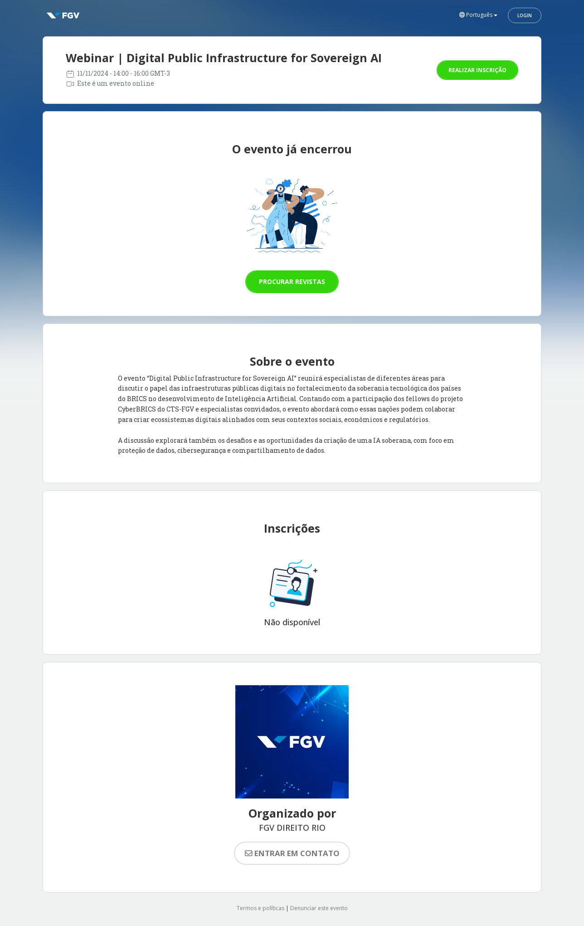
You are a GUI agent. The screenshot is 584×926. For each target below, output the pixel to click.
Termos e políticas (260, 908)
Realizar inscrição (477, 70)
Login (524, 15)
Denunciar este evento (319, 908)
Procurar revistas (292, 281)
